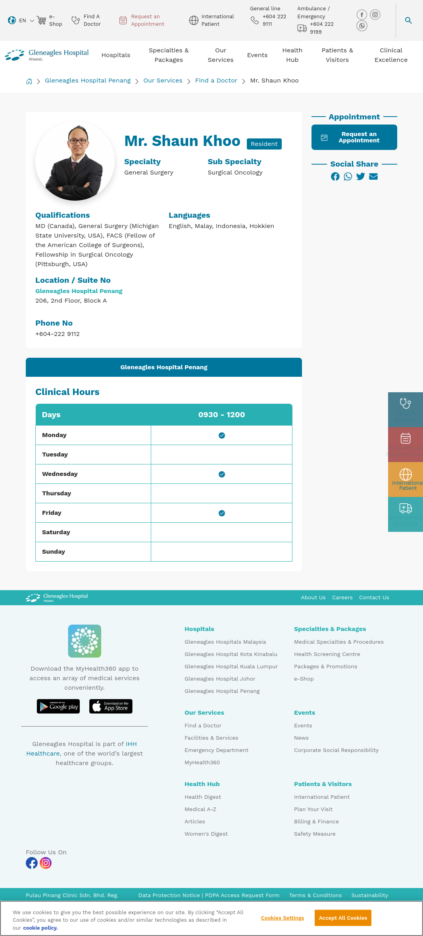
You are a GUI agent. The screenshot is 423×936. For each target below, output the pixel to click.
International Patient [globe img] (211, 20)
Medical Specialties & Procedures (339, 642)
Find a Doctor (216, 80)
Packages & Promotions (325, 666)
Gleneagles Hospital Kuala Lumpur (231, 666)
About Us (313, 597)
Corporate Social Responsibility (336, 750)
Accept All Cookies (343, 924)
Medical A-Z (200, 809)
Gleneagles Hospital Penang (88, 80)
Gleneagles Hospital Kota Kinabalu (231, 654)
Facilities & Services (211, 738)
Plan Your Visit (313, 809)
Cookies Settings (282, 924)
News (301, 738)
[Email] (373, 176)
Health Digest (203, 797)
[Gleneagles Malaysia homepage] (46, 55)
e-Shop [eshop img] (49, 20)
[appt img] (405, 444)
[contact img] (405, 514)
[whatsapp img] (361, 26)
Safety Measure (315, 834)
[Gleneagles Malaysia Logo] (57, 597)
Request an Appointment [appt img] (141, 20)
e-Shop (304, 678)
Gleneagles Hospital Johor (220, 678)
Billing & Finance (316, 821)
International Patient (322, 797)
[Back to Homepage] (29, 81)
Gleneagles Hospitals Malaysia (225, 642)
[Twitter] (360, 176)
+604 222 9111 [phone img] (268, 20)
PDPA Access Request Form (242, 895)
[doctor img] (405, 409)
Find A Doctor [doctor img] (86, 20)
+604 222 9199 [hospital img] (315, 28)
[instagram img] (375, 14)
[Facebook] (335, 176)
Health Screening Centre (327, 654)
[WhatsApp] (348, 176)
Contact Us (374, 597)
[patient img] (405, 479)
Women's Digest (206, 834)
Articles (195, 821)
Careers (342, 597)
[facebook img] (362, 14)
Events (303, 725)
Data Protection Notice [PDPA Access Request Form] (170, 895)
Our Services (163, 80)
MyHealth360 (202, 762)
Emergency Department (216, 750)
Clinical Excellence (391, 54)
